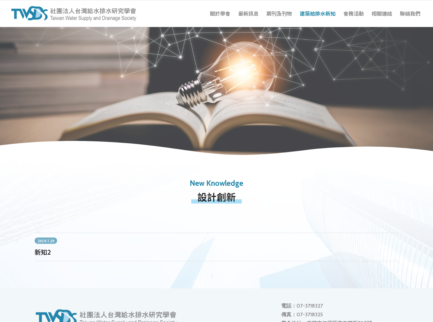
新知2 (43, 251)
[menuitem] (220, 13)
